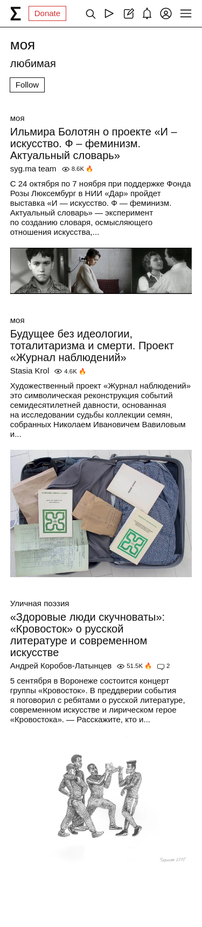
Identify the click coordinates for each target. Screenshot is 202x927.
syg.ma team (33, 168)
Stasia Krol (30, 370)
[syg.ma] (15, 13)
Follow (27, 84)
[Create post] (128, 13)
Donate (47, 13)
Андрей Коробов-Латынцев (61, 665)
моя (17, 118)
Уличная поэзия (39, 603)
